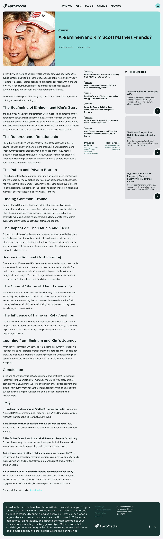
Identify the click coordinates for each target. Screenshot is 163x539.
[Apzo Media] (14, 6)
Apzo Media (36, 490)
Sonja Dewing (68, 47)
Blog (87, 93)
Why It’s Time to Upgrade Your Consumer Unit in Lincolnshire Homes (101, 121)
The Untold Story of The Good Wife (142, 92)
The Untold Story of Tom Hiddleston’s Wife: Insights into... (141, 135)
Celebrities (64, 30)
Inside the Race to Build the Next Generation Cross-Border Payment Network (99, 109)
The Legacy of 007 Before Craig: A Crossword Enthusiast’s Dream (91, 150)
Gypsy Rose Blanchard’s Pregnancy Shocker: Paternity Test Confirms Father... (140, 177)
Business (88, 71)
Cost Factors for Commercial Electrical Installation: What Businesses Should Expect (100, 133)
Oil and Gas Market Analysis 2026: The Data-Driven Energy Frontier (100, 86)
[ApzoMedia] (109, 526)
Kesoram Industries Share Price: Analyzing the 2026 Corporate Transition (101, 75)
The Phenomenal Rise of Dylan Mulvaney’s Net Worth (112, 147)
